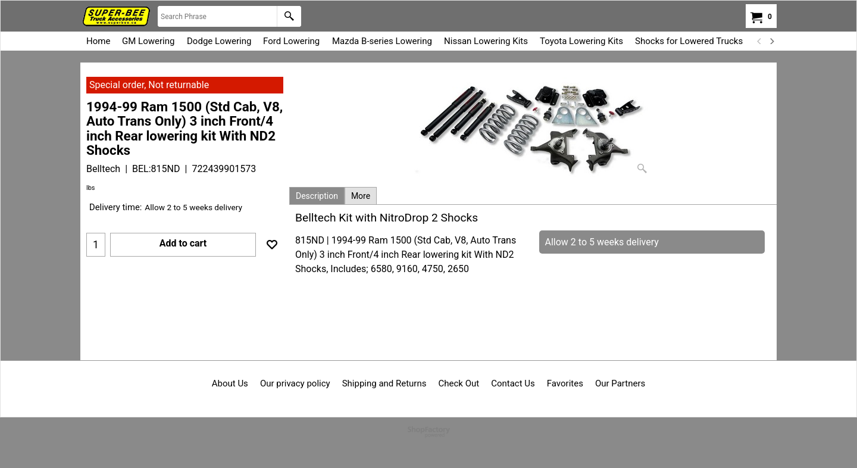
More (360, 196)
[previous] (759, 41)
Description (317, 196)
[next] (771, 41)
